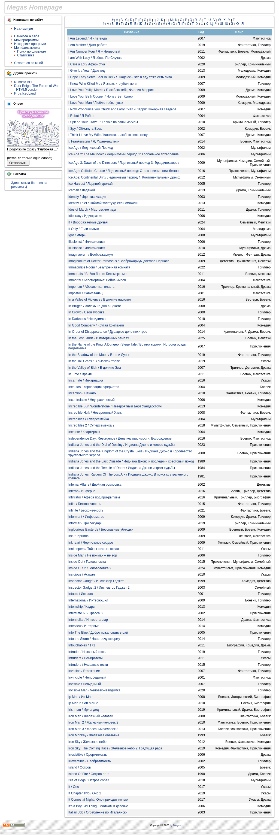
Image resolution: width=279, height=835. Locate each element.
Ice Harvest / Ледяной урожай (90, 184)
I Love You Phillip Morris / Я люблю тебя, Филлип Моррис (111, 90)
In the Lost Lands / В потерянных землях (98, 338)
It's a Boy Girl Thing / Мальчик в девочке (98, 806)
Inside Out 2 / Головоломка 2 (89, 568)
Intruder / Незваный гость (87, 652)
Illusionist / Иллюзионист (86, 242)
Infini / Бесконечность (84, 504)
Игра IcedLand (25, 93)
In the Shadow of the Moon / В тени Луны (98, 355)
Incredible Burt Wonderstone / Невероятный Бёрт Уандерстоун (115, 406)
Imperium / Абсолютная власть (91, 287)
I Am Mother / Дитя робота (88, 45)
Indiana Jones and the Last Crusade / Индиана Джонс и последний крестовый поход (131, 461)
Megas (177, 825)
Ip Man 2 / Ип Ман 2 (83, 703)
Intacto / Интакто (80, 594)
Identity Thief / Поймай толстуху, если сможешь (103, 203)
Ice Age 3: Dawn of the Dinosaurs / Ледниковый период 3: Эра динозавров (123, 163)
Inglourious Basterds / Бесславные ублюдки (100, 529)
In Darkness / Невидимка (87, 319)
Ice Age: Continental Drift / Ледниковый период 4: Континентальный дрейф (124, 177)
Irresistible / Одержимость (87, 755)
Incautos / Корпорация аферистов (93, 387)
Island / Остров (79, 767)
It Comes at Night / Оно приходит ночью (98, 799)
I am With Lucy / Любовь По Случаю (95, 58)
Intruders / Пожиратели (85, 658)
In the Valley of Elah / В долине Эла (94, 368)
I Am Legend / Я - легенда (87, 38)
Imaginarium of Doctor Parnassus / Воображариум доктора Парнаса (118, 261)
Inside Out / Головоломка (87, 562)
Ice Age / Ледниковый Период (90, 148)
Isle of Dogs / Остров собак (88, 780)
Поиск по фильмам (31, 51)
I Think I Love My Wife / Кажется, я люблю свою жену (108, 135)
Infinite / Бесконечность (85, 510)
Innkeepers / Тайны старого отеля (93, 549)
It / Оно (73, 787)
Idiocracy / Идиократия (85, 216)
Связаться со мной (28, 63)
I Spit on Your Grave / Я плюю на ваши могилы (103, 122)
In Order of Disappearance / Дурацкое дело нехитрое (107, 332)
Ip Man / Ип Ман (80, 697)
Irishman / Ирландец (83, 710)
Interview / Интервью (83, 626)
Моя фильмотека (27, 48)
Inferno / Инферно (81, 491)
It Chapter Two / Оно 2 (84, 793)
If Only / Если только (83, 229)
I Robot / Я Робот (81, 116)
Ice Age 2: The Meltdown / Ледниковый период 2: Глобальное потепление (123, 154)
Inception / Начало (82, 393)
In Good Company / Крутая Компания (96, 325)
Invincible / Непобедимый (87, 677)
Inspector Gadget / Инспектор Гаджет (96, 581)
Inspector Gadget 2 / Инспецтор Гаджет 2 (99, 587)
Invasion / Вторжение (84, 671)
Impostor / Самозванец (85, 293)
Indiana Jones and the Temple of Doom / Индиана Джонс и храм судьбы (121, 468)
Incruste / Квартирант (84, 432)
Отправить (18, 163)
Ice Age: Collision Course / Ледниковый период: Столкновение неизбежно (123, 171)
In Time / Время (80, 374)
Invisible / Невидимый (84, 684)
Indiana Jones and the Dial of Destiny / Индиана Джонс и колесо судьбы (121, 445)
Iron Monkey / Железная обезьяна (93, 735)
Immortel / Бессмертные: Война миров (97, 280)
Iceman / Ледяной (81, 190)
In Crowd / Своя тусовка (86, 312)
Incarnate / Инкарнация (85, 380)
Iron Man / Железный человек (90, 716)
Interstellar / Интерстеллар (88, 620)
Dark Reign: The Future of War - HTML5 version (36, 88)
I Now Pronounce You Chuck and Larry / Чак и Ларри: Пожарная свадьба (122, 109)
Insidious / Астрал (81, 574)
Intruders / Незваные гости (88, 665)
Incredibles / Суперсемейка (88, 419)
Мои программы (26, 40)
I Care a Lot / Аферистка (86, 64)
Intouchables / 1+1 (81, 645)
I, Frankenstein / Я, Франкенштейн (93, 141)
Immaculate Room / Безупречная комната (99, 267)
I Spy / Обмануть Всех (85, 129)
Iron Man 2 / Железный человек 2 (93, 722)
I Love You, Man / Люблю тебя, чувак (95, 103)
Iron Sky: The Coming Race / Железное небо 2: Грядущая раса (115, 748)
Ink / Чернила (78, 536)
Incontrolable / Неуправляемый (91, 400)
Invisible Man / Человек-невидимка (94, 690)
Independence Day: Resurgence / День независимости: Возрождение (120, 438)
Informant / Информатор (86, 517)
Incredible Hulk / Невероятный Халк (95, 413)
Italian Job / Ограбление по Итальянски (98, 812)
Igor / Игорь (77, 235)
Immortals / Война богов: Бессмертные (97, 274)
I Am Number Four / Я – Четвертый (94, 51)
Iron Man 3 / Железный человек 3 (93, 729)
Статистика (25, 55)
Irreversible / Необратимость (89, 761)
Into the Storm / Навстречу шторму (94, 639)
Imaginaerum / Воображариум (90, 254)
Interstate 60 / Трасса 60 (86, 613)
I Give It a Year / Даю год (86, 70)
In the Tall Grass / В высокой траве (94, 361)
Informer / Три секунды (85, 523)
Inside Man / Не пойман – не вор (92, 555)
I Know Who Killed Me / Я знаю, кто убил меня (102, 84)
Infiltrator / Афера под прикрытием (94, 497)
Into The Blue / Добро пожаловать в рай (98, 632)
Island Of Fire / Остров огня (88, 774)
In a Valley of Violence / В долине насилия (99, 299)
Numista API (23, 82)
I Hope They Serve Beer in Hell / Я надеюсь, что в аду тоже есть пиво (120, 77)
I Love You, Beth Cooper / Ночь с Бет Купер (100, 96)
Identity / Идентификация (87, 197)
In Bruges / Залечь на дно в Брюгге (94, 306)
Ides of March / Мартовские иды (92, 209)
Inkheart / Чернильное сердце (90, 542)
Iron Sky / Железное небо (87, 742)
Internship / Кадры (81, 607)
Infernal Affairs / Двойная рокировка (95, 484)
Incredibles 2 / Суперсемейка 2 (91, 425)
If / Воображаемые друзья (88, 222)
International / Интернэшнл (88, 600)
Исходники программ (30, 44)
